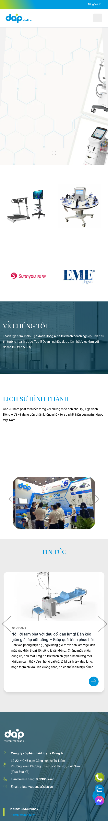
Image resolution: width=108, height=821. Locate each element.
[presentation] (12, 499)
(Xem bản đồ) (20, 772)
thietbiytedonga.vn (23, 814)
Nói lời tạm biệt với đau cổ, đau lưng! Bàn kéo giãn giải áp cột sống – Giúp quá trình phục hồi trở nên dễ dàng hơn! (52, 639)
